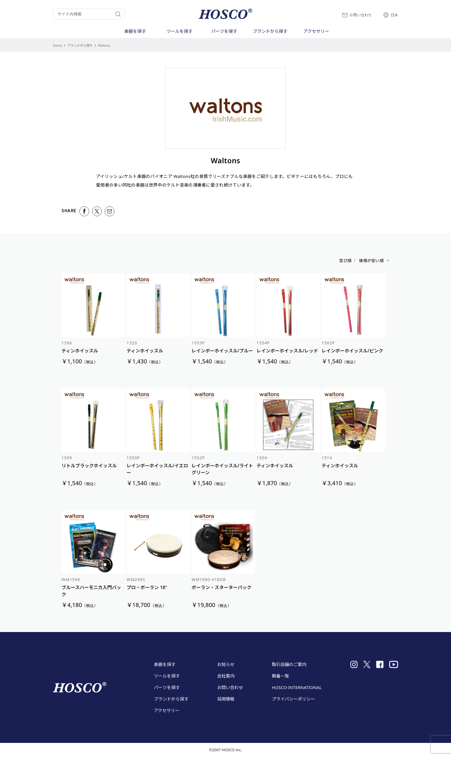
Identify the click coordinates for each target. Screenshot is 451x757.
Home (57, 45)
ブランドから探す (80, 45)
